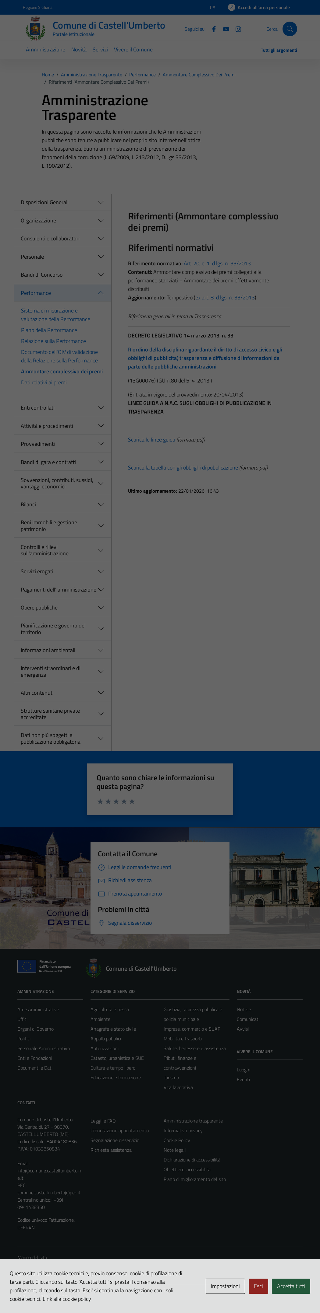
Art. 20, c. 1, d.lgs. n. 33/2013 (217, 263)
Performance (36, 293)
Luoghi (243, 1069)
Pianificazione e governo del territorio (53, 628)
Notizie (244, 1009)
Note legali (175, 1150)
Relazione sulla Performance (53, 341)
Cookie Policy (177, 1140)
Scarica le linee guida (151, 439)
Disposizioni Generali (45, 202)
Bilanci (28, 504)
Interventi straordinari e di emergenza (50, 671)
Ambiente (100, 1019)
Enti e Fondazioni (34, 1058)
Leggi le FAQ (103, 1120)
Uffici (22, 1019)
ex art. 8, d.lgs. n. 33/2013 (225, 297)
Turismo (171, 1077)
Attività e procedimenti (47, 426)
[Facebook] (211, 28)
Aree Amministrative (38, 1009)
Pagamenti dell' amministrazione (58, 589)
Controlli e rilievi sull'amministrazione (45, 550)
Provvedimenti (38, 444)
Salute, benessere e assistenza (195, 1048)
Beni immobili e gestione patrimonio (49, 525)
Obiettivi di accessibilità (187, 1169)
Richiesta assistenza (111, 1150)
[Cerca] (290, 29)
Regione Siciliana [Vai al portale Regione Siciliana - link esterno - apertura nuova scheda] (37, 7)
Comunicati (248, 1019)
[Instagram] (236, 28)
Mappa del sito (32, 1257)
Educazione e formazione (116, 1077)
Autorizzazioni (105, 1048)
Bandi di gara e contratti (48, 462)
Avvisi (243, 1028)
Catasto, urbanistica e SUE (117, 1058)
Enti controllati (38, 407)
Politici (23, 1038)
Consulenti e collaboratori (50, 238)
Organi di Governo (35, 1028)
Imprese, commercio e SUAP (192, 1028)
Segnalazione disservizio (115, 1140)
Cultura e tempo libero (113, 1067)
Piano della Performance (49, 330)
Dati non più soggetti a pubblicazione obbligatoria (50, 738)
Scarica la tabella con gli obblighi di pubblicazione (183, 467)
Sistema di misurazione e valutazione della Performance (55, 314)
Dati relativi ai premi (44, 382)
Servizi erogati (37, 571)
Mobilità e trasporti (183, 1038)
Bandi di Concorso (42, 275)
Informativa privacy (183, 1130)
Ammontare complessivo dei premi (62, 371)
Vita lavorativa (178, 1087)
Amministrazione (45, 49)
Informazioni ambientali (48, 650)
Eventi (243, 1079)
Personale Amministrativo (43, 1048)
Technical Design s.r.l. (59, 1295)
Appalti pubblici (106, 1038)
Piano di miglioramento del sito (195, 1179)
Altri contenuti (37, 693)
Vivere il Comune (133, 49)
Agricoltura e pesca (110, 1009)
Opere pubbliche (39, 607)
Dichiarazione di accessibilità (192, 1159)
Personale (32, 257)
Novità (79, 49)
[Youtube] (224, 28)
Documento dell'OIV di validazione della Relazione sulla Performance (59, 356)
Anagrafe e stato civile (113, 1028)
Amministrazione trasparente (193, 1120)
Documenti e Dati (34, 1067)
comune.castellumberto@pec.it (48, 1192)
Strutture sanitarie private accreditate (50, 714)
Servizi (100, 49)
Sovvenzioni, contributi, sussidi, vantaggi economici (57, 483)
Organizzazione (38, 220)
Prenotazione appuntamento (120, 1130)
